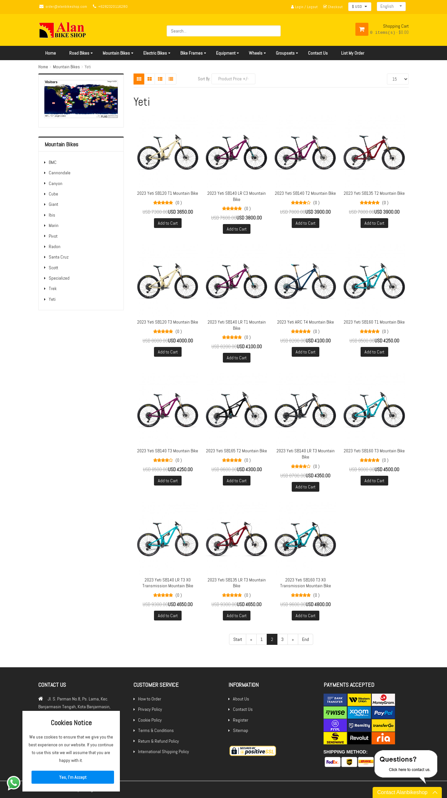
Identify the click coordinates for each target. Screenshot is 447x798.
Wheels (255, 53)
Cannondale (59, 173)
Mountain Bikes (116, 53)
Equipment (226, 53)
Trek (53, 288)
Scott (53, 268)
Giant (53, 204)
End (305, 639)
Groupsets (285, 53)
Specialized (59, 278)
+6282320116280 (113, 6)
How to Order (149, 699)
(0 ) (178, 203)
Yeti (52, 299)
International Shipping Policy (163, 751)
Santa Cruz (59, 257)
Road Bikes (79, 53)
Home (50, 53)
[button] (359, 6)
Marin (53, 225)
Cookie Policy (150, 720)
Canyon (55, 183)
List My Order (352, 53)
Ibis (52, 215)
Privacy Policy (150, 709)
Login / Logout (304, 6)
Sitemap (240, 730)
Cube (53, 194)
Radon (54, 246)
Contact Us (318, 53)
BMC (53, 162)
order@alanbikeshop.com (66, 6)
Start (237, 639)
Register (240, 720)
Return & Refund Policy (158, 741)
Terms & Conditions (156, 730)
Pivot (53, 236)
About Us (241, 699)
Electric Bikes (155, 53)
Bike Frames (191, 53)
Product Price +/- (233, 79)
